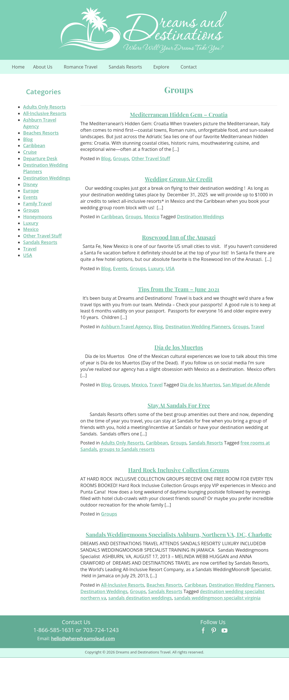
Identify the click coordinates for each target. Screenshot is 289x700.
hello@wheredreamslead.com (83, 638)
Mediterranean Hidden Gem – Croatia (178, 114)
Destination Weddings (46, 178)
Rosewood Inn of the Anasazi (179, 237)
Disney (30, 184)
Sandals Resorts (128, 68)
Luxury (30, 223)
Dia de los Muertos (200, 385)
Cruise (30, 152)
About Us (46, 68)
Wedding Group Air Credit (179, 179)
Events (30, 197)
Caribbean (34, 145)
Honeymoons (37, 216)
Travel (29, 249)
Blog (28, 139)
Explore (164, 68)
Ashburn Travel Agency (126, 326)
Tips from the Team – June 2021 (178, 289)
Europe (31, 191)
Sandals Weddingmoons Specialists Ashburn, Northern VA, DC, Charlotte (179, 534)
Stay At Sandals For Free (179, 405)
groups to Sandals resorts (127, 449)
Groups (31, 210)
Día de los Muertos (178, 347)
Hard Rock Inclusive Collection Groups (178, 470)
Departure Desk (40, 158)
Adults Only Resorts (44, 107)
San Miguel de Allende (246, 385)
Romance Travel (84, 68)
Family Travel (37, 204)
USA (27, 255)
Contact (189, 67)
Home (18, 67)
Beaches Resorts (41, 133)
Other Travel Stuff (42, 236)
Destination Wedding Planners (197, 326)
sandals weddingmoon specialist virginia (217, 598)
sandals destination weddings (140, 598)
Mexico (31, 229)
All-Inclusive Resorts (44, 113)
